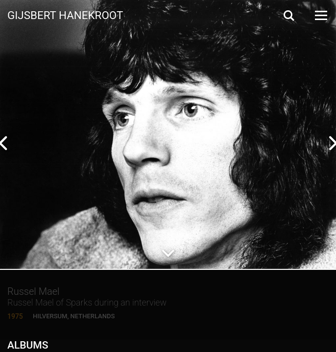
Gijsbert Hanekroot (65, 15)
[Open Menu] (320, 15)
